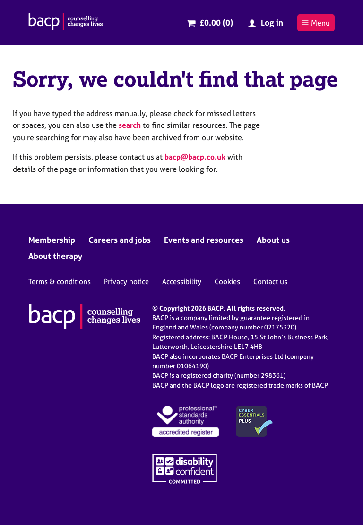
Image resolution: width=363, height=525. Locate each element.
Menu (316, 22)
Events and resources (203, 240)
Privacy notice (126, 281)
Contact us (270, 281)
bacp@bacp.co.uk (194, 156)
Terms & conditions (59, 281)
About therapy (55, 256)
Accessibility (181, 281)
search (130, 125)
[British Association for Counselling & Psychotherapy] (65, 22)
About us (273, 240)
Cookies (227, 281)
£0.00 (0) (216, 22)
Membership (51, 240)
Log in (272, 22)
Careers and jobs (119, 240)
